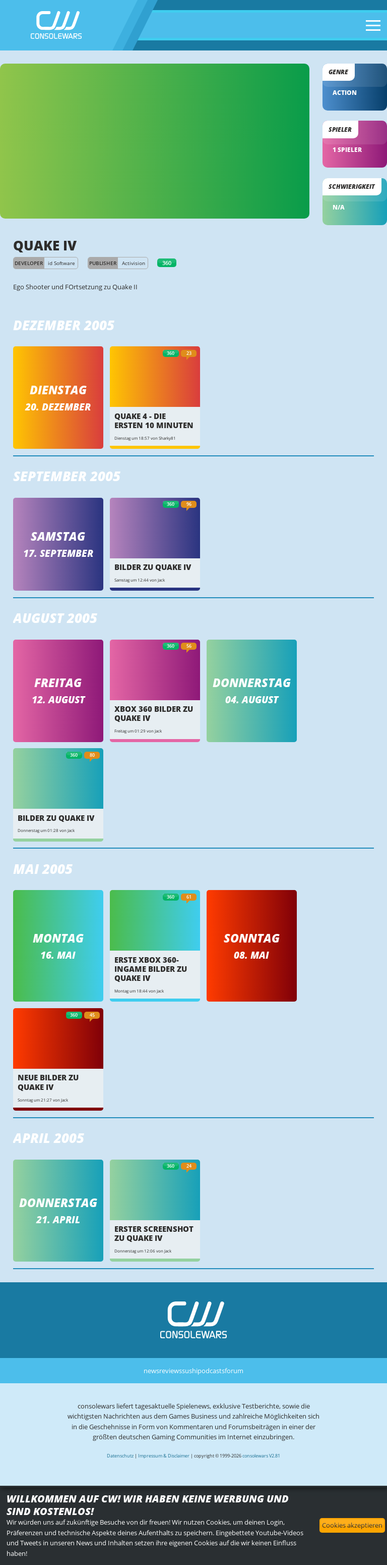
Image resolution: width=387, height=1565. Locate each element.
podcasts (211, 1370)
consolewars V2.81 (261, 1455)
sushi (190, 1370)
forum (234, 1370)
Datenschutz (120, 1455)
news (151, 1370)
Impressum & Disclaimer (163, 1455)
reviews (170, 1370)
